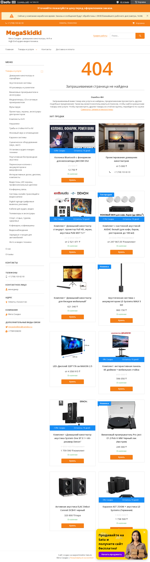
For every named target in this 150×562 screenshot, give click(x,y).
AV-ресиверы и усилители (21, 87)
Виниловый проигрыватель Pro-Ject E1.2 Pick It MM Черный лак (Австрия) (121, 438)
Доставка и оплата (65, 49)
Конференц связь (17, 189)
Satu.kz (89, 555)
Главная (9, 49)
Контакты (46, 49)
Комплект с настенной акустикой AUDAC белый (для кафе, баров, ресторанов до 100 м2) (121, 229)
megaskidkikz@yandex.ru (20, 326)
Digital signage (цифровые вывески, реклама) (21, 203)
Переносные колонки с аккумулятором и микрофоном (20, 167)
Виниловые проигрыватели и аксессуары (23, 93)
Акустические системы (20, 82)
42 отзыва (124, 2)
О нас (8, 248)
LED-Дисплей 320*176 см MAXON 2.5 (72, 366)
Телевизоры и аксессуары (22, 213)
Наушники (14, 123)
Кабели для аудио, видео (21, 208)
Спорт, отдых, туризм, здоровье (20, 219)
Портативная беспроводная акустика (23, 158)
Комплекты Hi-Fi (17, 119)
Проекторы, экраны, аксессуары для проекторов (25, 113)
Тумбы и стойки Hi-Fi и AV (21, 128)
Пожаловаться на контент (82, 557)
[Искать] (140, 36)
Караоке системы (17, 137)
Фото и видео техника (20, 242)
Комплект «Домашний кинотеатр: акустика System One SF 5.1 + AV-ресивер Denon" (72, 438)
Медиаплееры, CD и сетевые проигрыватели (23, 101)
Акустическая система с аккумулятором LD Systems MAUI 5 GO (121, 301)
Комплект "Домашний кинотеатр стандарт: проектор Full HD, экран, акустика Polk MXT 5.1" (72, 229)
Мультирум (14, 107)
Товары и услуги (26, 49)
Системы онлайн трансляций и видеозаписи (24, 195)
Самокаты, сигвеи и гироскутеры (97, 109)
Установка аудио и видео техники (21, 151)
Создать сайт (23, 2)
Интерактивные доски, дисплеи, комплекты (25, 176)
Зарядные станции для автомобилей (20, 236)
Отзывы (9, 254)
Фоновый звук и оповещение (23, 132)
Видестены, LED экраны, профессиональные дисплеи (23, 183)
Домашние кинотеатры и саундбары (21, 77)
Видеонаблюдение (18, 230)
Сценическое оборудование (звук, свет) (23, 143)
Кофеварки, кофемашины (21, 225)
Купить (72, 180)
